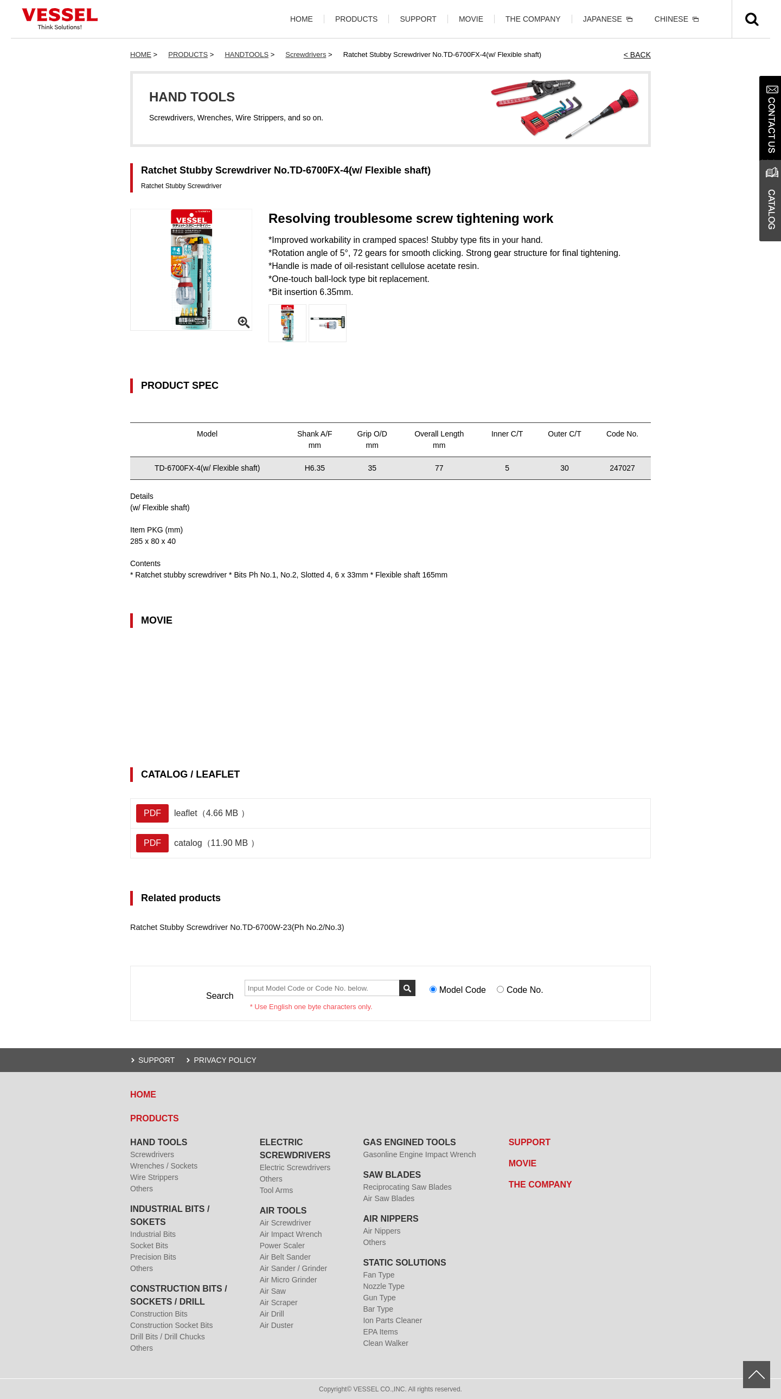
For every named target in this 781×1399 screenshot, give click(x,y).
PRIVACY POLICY (225, 1059)
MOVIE (471, 19)
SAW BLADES (392, 1174)
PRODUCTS (356, 19)
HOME (301, 19)
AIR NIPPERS (390, 1218)
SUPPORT (418, 19)
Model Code (462, 989)
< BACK (637, 54)
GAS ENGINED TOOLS (409, 1141)
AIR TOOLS (283, 1210)
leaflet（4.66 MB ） (192, 813)
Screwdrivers (305, 54)
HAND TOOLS (158, 1141)
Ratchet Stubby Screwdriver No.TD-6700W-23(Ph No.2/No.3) (233, 927)
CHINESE (671, 19)
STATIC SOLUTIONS (404, 1262)
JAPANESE (602, 19)
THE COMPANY (533, 19)
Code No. (525, 989)
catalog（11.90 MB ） (197, 843)
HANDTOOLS (246, 54)
